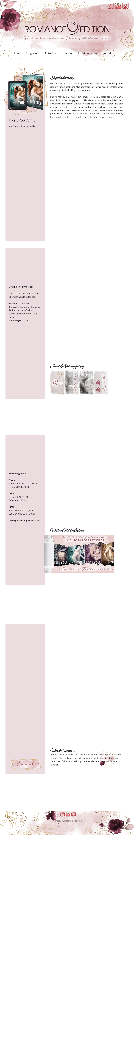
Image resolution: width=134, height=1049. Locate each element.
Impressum (57, 820)
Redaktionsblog (87, 53)
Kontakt (108, 53)
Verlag (68, 53)
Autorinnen (52, 53)
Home (16, 53)
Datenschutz (70, 820)
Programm (32, 53)
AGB (80, 820)
